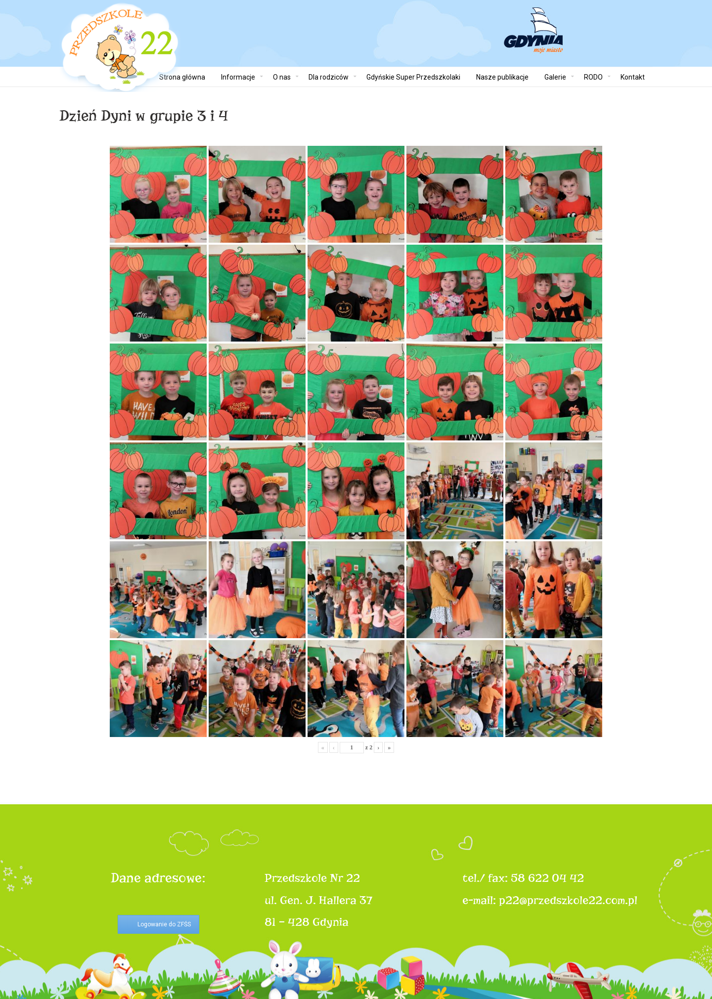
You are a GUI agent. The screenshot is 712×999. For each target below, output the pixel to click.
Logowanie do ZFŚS (164, 924)
